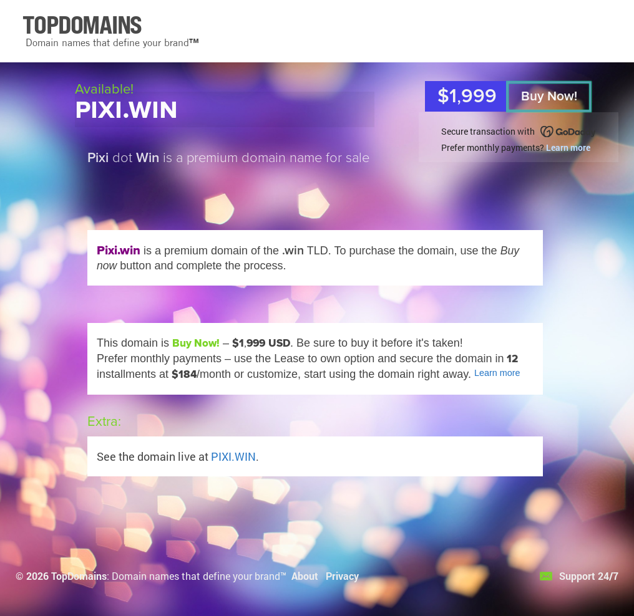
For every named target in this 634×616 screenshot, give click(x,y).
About (304, 575)
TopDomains (79, 575)
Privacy (342, 575)
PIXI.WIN (233, 456)
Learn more (568, 147)
